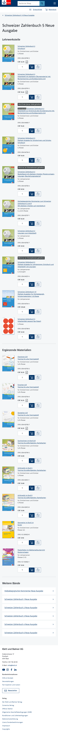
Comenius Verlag (8, 705)
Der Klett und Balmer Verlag (12, 702)
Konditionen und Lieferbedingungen (15, 715)
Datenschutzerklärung (10, 719)
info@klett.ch (12, 665)
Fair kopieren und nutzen (11, 685)
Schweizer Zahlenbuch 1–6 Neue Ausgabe (19, 15)
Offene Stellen (7, 709)
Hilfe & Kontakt (7, 678)
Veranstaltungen (8, 681)
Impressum (6, 726)
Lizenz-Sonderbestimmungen (12, 722)
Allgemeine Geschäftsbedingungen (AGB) (17, 712)
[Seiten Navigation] (54, 3)
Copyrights (6, 729)
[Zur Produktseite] (8, 56)
